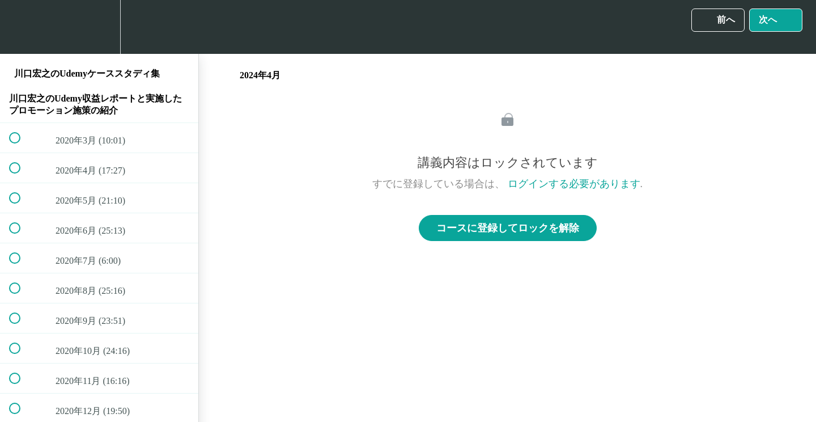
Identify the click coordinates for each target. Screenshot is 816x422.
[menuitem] (99, 27)
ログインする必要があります (574, 183)
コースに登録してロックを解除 (507, 228)
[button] (21, 27)
